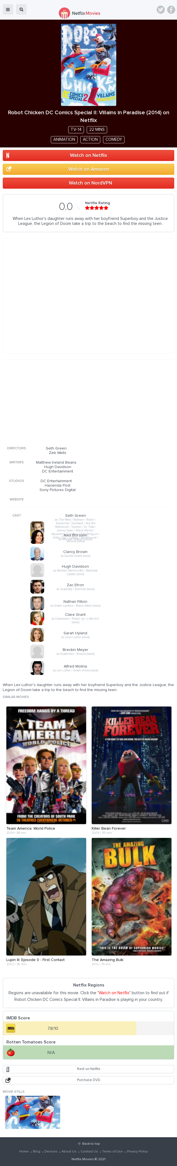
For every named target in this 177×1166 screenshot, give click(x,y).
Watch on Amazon (88, 169)
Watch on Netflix (88, 155)
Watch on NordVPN (90, 183)
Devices (50, 1151)
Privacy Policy (137, 1151)
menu (8, 9)
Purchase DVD (88, 1080)
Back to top (91, 1144)
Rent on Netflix (88, 1069)
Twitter (161, 10)
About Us (69, 1151)
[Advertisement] (88, 402)
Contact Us (89, 1151)
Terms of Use (112, 1151)
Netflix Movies (83, 1159)
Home (24, 1151)
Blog (36, 1151)
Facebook (171, 10)
